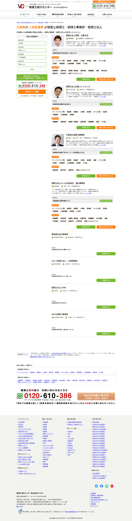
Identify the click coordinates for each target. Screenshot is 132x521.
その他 (101, 372)
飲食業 (51, 372)
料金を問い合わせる (106, 79)
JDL (69, 436)
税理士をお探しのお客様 (25, 457)
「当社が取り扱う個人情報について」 (61, 353)
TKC (69, 434)
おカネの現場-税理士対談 (25, 436)
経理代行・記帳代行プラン (75, 424)
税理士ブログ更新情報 (99, 478)
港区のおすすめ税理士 (99, 454)
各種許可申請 (37, 382)
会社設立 (20, 424)
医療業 (57, 372)
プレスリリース (95, 501)
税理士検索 (40, 22)
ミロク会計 (71, 438)
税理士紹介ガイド (23, 431)
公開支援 (46, 382)
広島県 (47, 22)
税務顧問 (20, 380)
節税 (68, 380)
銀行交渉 (82, 380)
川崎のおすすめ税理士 (99, 447)
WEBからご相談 (32, 92)
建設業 (32, 372)
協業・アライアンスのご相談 (26, 461)
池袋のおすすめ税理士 (99, 464)
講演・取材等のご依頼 (24, 459)
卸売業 (95, 372)
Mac (69, 454)
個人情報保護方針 (96, 497)
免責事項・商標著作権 (97, 495)
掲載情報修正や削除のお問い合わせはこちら (42, 356)
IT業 (44, 443)
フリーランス (47, 450)
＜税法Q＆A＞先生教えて (100, 475)
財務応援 (70, 441)
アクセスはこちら (106, 53)
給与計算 (97, 380)
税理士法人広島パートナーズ (78, 87)
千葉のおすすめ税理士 (99, 461)
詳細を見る (86, 79)
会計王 (70, 443)
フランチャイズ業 (48, 447)
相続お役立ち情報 (23, 440)
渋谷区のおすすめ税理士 (99, 452)
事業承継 (45, 464)
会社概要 (93, 493)
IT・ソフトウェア (23, 372)
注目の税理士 (96, 473)
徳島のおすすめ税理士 (99, 438)
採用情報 (93, 504)
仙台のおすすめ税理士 (99, 445)
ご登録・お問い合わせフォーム (27, 473)
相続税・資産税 (37, 380)
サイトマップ (94, 506)
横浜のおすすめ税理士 (99, 426)
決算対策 (28, 380)
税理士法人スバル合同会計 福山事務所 (68, 183)
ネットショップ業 (48, 445)
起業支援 (47, 380)
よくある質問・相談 (23, 464)
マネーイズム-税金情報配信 (26, 433)
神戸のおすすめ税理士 (99, 431)
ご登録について (22, 471)
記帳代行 (89, 380)
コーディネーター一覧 (24, 429)
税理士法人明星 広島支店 (77, 35)
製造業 (39, 372)
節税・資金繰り (47, 454)
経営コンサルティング (24, 382)
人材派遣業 (87, 372)
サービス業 (64, 372)
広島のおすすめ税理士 (99, 433)
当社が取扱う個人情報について (99, 499)
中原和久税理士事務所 (75, 135)
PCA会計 (70, 448)
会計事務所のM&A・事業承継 (26, 443)
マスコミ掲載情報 (23, 447)
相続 (44, 461)
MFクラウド (71, 452)
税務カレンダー (22, 445)
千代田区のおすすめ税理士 (100, 450)
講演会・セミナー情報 (24, 450)
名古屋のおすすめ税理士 (99, 429)
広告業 (72, 372)
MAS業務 (62, 380)
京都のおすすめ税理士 (99, 436)
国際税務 (45, 466)
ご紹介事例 (21, 422)
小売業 (45, 372)
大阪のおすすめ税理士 (99, 424)
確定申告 (20, 426)
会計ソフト (46, 457)
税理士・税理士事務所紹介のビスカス (26, 22)
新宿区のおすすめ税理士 (99, 457)
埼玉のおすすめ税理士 (99, 440)
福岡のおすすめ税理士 (99, 466)
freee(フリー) (71, 450)
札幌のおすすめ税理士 (99, 443)
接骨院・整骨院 (47, 440)
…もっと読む (102, 45)
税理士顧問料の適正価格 (74, 422)
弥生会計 (70, 431)
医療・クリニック (48, 433)
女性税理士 (46, 452)
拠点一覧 (19, 506)
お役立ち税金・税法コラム (25, 438)
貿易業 (45, 429)
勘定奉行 (70, 445)
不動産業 (79, 372)
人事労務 (74, 380)
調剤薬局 (45, 436)
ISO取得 (104, 380)
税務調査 (54, 380)
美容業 (45, 438)
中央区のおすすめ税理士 (99, 459)
